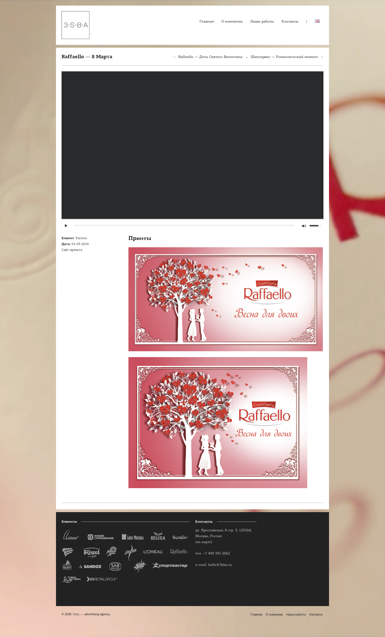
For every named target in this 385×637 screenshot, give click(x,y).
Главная (206, 21)
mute (304, 226)
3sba (76, 614)
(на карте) (203, 542)
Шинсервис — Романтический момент (284, 57)
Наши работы (262, 21)
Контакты (290, 21)
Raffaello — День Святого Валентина (210, 57)
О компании (232, 21)
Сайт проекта (72, 250)
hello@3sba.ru (220, 565)
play (66, 226)
